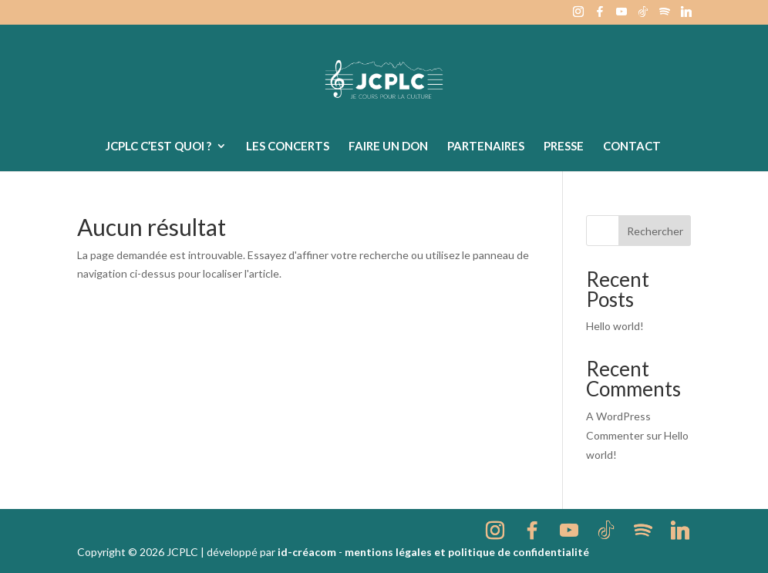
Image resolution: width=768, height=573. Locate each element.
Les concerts (287, 146)
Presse (564, 146)
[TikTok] (643, 15)
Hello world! (615, 325)
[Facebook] (600, 15)
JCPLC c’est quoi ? (158, 146)
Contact (632, 146)
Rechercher (655, 231)
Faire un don (388, 146)
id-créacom (307, 551)
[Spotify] (665, 15)
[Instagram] (578, 15)
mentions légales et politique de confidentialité (467, 551)
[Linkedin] (686, 15)
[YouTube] (621, 15)
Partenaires (485, 146)
